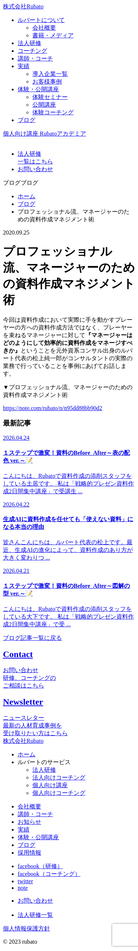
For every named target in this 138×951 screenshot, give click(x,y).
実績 (23, 829)
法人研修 (44, 770)
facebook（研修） (40, 866)
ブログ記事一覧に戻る (32, 638)
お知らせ (29, 822)
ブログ (26, 204)
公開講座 (44, 105)
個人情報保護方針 (26, 928)
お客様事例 (47, 81)
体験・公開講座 (38, 837)
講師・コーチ (35, 814)
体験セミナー (50, 97)
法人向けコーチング (58, 777)
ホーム (26, 196)
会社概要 (44, 28)
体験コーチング (53, 112)
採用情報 (29, 852)
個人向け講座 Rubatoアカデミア (44, 133)
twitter (25, 881)
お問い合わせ (35, 900)
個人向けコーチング (58, 793)
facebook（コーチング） (49, 874)
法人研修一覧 (35, 915)
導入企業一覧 (50, 74)
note (23, 888)
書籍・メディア (53, 35)
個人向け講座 (50, 785)
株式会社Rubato (23, 6)
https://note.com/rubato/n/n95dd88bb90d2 (52, 408)
